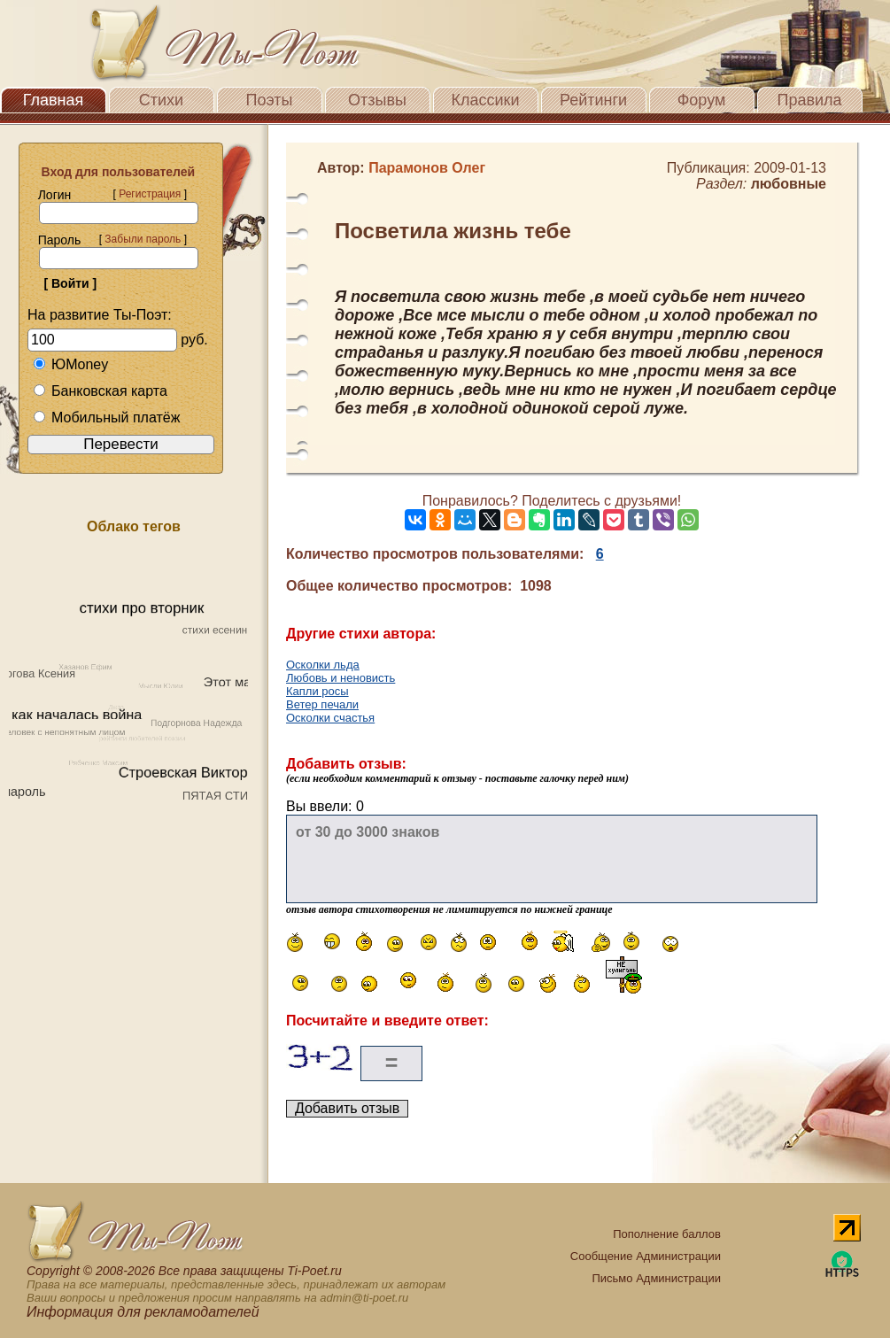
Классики (486, 100)
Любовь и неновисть (340, 677)
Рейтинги (593, 100)
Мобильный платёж (106, 417)
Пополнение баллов (667, 1234)
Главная (53, 100)
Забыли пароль (142, 239)
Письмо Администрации (656, 1278)
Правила (809, 100)
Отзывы (377, 100)
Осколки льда (323, 664)
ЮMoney (70, 364)
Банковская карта (100, 390)
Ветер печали (322, 704)
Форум (701, 100)
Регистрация (150, 194)
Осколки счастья (330, 717)
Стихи (161, 100)
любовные (788, 183)
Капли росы (317, 691)
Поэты (269, 100)
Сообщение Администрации (645, 1256)
